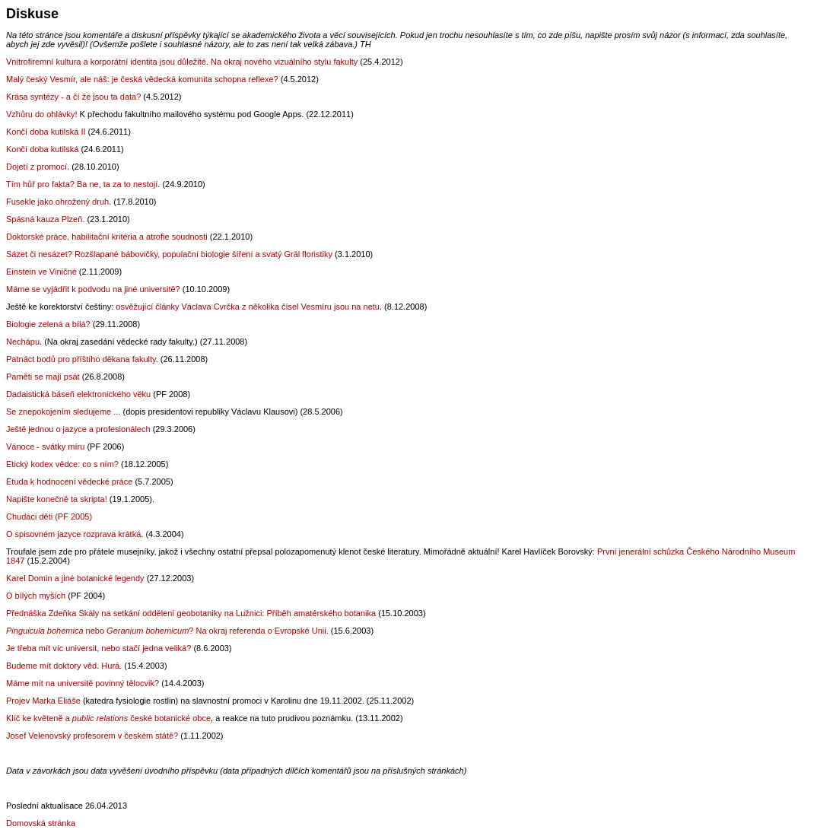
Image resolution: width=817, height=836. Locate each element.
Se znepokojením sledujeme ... (63, 411)
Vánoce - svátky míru (45, 446)
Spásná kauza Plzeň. (45, 219)
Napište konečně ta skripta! (56, 499)
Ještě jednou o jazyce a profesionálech (78, 429)
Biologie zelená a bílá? (48, 324)
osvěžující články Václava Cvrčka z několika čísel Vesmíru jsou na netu (248, 306)
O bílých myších (35, 595)
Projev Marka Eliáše (43, 700)
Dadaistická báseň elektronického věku (78, 394)
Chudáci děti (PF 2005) (49, 516)
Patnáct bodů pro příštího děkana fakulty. (82, 359)
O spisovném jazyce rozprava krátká (73, 534)
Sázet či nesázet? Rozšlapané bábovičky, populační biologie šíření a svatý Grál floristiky (169, 254)
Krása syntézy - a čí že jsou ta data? (73, 96)
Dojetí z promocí (36, 166)
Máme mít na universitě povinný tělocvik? (83, 683)
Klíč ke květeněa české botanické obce (108, 718)
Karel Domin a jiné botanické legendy (75, 578)
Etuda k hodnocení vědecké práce (69, 481)
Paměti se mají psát (43, 376)
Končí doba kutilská (43, 149)
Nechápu (23, 341)
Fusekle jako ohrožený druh (57, 201)
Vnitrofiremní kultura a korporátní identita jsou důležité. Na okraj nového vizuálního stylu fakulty (182, 61)
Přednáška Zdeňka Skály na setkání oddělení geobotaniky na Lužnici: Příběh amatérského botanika (191, 613)
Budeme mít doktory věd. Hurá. (65, 665)
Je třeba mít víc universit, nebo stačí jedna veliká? (98, 648)
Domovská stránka (40, 823)
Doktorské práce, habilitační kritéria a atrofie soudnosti (107, 236)
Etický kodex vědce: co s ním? (62, 464)
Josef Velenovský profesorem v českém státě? (92, 735)
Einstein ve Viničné (42, 271)
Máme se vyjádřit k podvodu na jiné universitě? (93, 289)
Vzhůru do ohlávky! (42, 114)
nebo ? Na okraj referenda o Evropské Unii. (168, 630)
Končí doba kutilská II (46, 131)
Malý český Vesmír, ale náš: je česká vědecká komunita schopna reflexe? (142, 79)
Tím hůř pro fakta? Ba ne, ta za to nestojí (81, 184)
